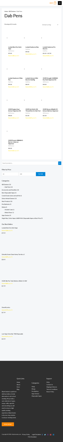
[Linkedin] (52, 434)
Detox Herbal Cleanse (8, 198)
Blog (18, 389)
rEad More (8, 424)
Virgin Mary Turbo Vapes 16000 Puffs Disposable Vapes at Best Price (21, 218)
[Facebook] (42, 434)
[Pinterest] (50, 434)
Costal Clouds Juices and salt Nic (11, 195)
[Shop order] (50, 24)
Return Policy (50, 391)
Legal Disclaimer (36, 434)
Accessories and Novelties (9, 190)
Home (6, 11)
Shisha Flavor (8, 212)
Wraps (33, 389)
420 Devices (5, 184)
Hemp (33, 386)
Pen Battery (35, 391)
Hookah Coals (9, 209)
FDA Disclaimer (32, 437)
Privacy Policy (26, 434)
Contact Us (49, 384)
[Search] (59, 163)
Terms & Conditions (51, 389)
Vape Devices (5, 215)
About (18, 384)
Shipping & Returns (51, 387)
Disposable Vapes (37, 396)
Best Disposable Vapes (8, 193)
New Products (6, 201)
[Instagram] (47, 434)
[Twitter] (45, 434)
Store (18, 387)
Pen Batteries (6, 204)
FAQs (48, 382)
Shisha (3, 207)
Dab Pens (7, 187)
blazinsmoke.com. (16, 434)
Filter (40, 174)
